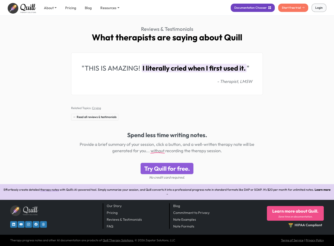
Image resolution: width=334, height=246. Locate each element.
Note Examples (184, 219)
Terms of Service (292, 240)
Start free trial (293, 8)
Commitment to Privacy (191, 212)
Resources (108, 8)
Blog (88, 8)
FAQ (110, 226)
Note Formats (183, 226)
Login (319, 8)
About (49, 8)
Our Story (114, 206)
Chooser (252, 8)
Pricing (70, 8)
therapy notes (49, 190)
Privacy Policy (315, 240)
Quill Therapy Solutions (118, 240)
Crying (96, 108)
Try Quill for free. (167, 168)
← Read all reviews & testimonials (95, 117)
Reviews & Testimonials (167, 29)
